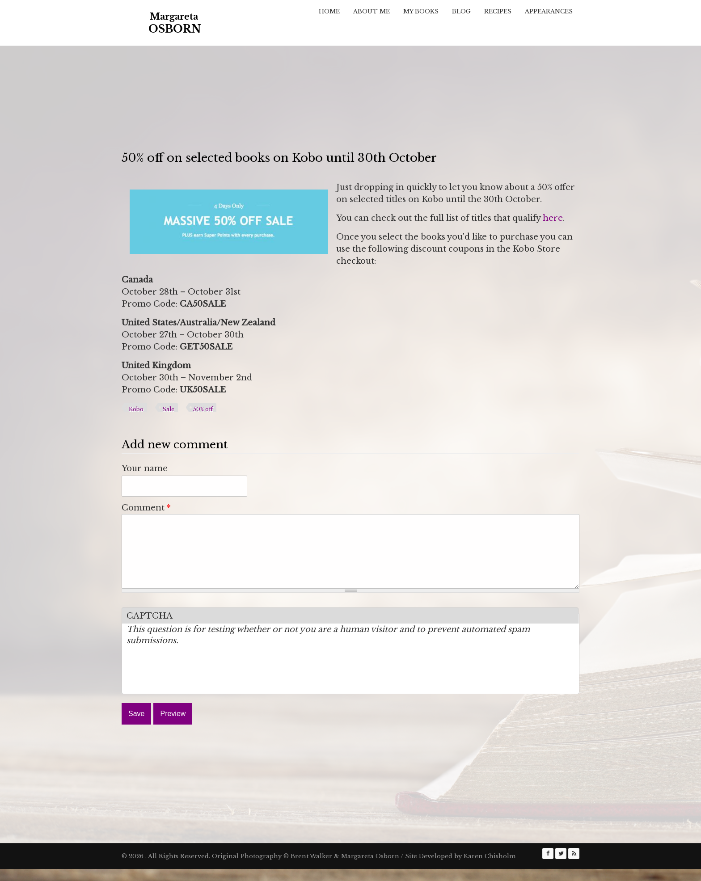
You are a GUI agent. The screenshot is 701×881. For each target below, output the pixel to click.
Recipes (497, 11)
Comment (146, 508)
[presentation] (194, 683)
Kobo (136, 409)
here (553, 218)
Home (329, 11)
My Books (421, 11)
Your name (145, 468)
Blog (461, 11)
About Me (371, 11)
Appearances (549, 11)
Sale (168, 409)
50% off (203, 409)
